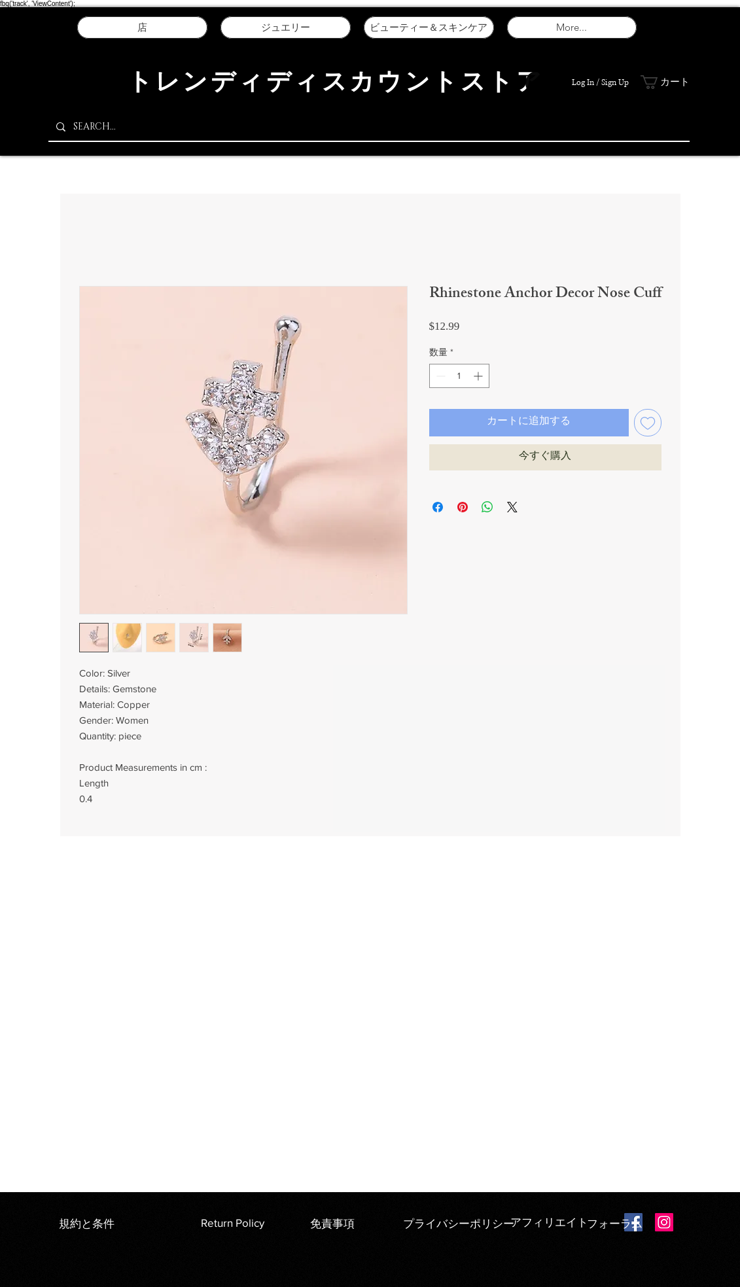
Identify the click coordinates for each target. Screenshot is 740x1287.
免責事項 (332, 1223)
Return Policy (232, 1222)
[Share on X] (512, 507)
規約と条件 (87, 1223)
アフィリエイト (549, 1222)
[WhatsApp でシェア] (487, 507)
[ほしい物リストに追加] (647, 422)
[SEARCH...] (367, 127)
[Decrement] (439, 375)
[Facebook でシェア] (438, 507)
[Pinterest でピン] (462, 507)
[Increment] (479, 375)
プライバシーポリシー (460, 1223)
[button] (667, 82)
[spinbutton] (459, 375)
